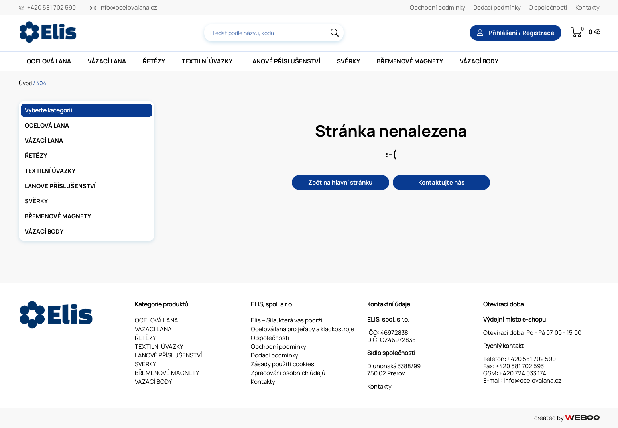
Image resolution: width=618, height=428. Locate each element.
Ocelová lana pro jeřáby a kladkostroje (302, 329)
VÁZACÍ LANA (107, 61)
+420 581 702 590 (51, 7)
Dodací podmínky (497, 7)
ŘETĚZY (154, 61)
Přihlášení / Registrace (515, 33)
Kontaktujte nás (441, 182)
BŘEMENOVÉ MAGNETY (410, 61)
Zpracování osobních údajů (288, 373)
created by (566, 418)
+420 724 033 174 (522, 373)
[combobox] (274, 32)
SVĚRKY (348, 61)
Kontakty (587, 7)
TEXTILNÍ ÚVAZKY (207, 61)
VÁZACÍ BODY (479, 61)
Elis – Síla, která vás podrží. (287, 320)
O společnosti (548, 7)
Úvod (25, 83)
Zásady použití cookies (282, 364)
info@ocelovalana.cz (128, 7)
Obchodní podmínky (437, 7)
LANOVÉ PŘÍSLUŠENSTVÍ (284, 61)
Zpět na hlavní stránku (340, 182)
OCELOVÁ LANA (49, 61)
